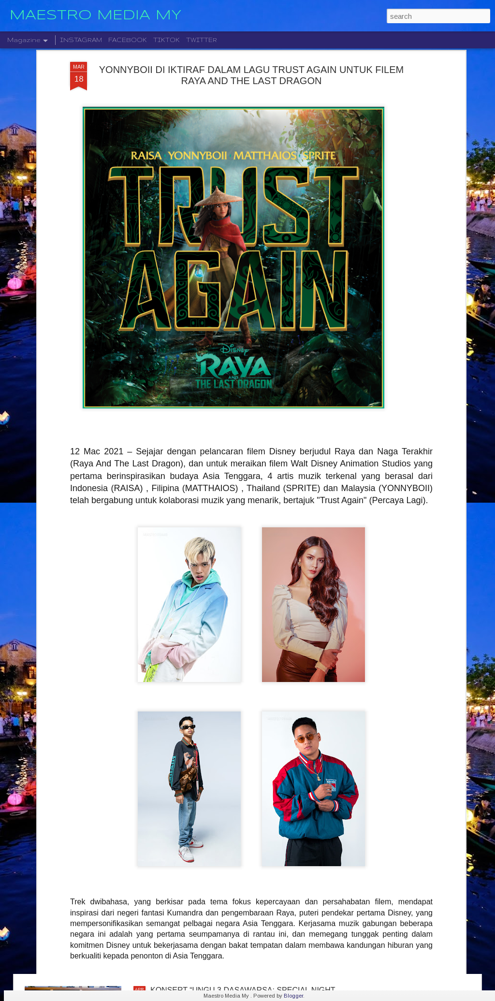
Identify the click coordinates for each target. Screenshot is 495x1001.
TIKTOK (166, 40)
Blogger (293, 996)
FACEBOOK (127, 40)
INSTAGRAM (81, 40)
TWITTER (201, 40)
